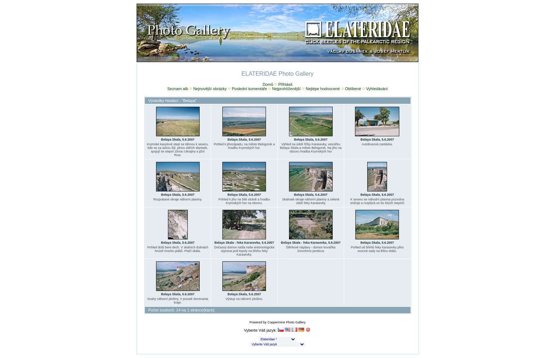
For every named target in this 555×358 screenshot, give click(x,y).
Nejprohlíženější (286, 89)
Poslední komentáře (249, 89)
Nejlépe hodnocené (323, 89)
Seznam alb (177, 89)
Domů (268, 84)
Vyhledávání (377, 89)
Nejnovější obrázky (210, 89)
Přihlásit (285, 84)
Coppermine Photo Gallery (286, 322)
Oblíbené (353, 89)
